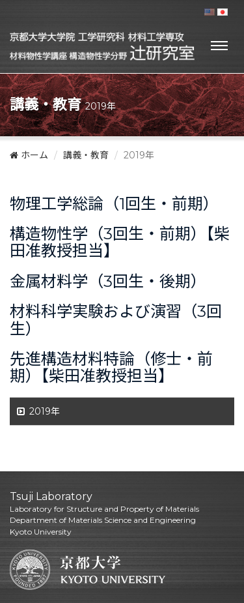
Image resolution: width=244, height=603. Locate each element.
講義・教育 (86, 155)
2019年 (45, 411)
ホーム (29, 155)
